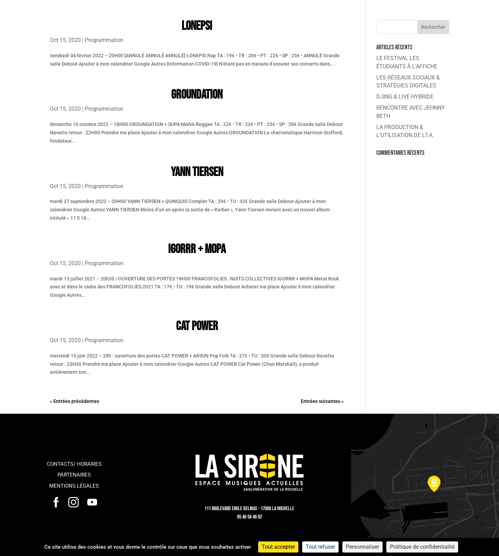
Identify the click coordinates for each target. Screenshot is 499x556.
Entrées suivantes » (322, 401)
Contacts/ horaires (74, 464)
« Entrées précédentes (74, 401)
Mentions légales (74, 486)
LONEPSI (197, 26)
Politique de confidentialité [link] (422, 547)
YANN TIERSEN (197, 172)
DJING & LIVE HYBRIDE (405, 96)
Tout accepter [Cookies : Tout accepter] (278, 547)
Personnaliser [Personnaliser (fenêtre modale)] (362, 547)
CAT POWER (197, 326)
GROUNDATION (196, 94)
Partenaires (74, 475)
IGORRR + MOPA (197, 249)
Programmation (104, 40)
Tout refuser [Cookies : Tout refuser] (320, 547)
